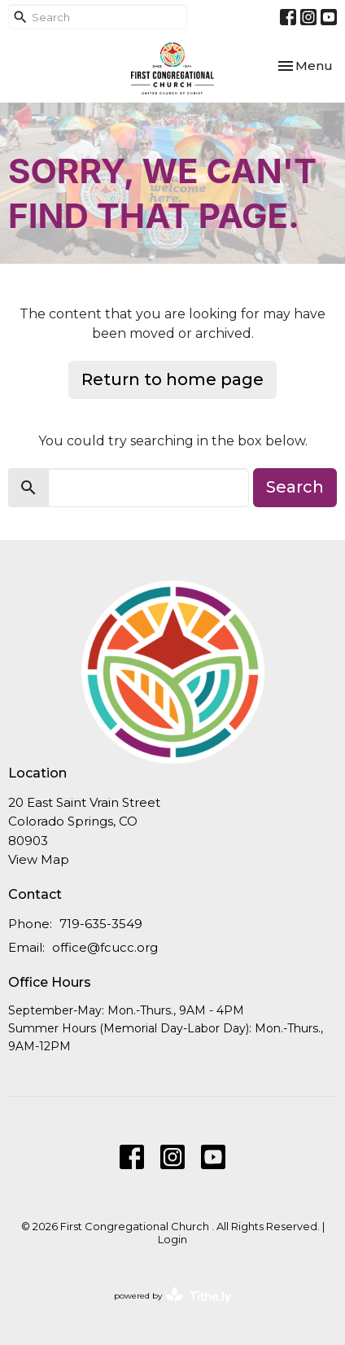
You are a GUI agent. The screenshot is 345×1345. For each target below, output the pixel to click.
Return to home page (172, 379)
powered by (172, 1296)
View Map (38, 859)
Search (295, 487)
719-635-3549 (100, 923)
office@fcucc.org (105, 947)
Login (172, 1239)
